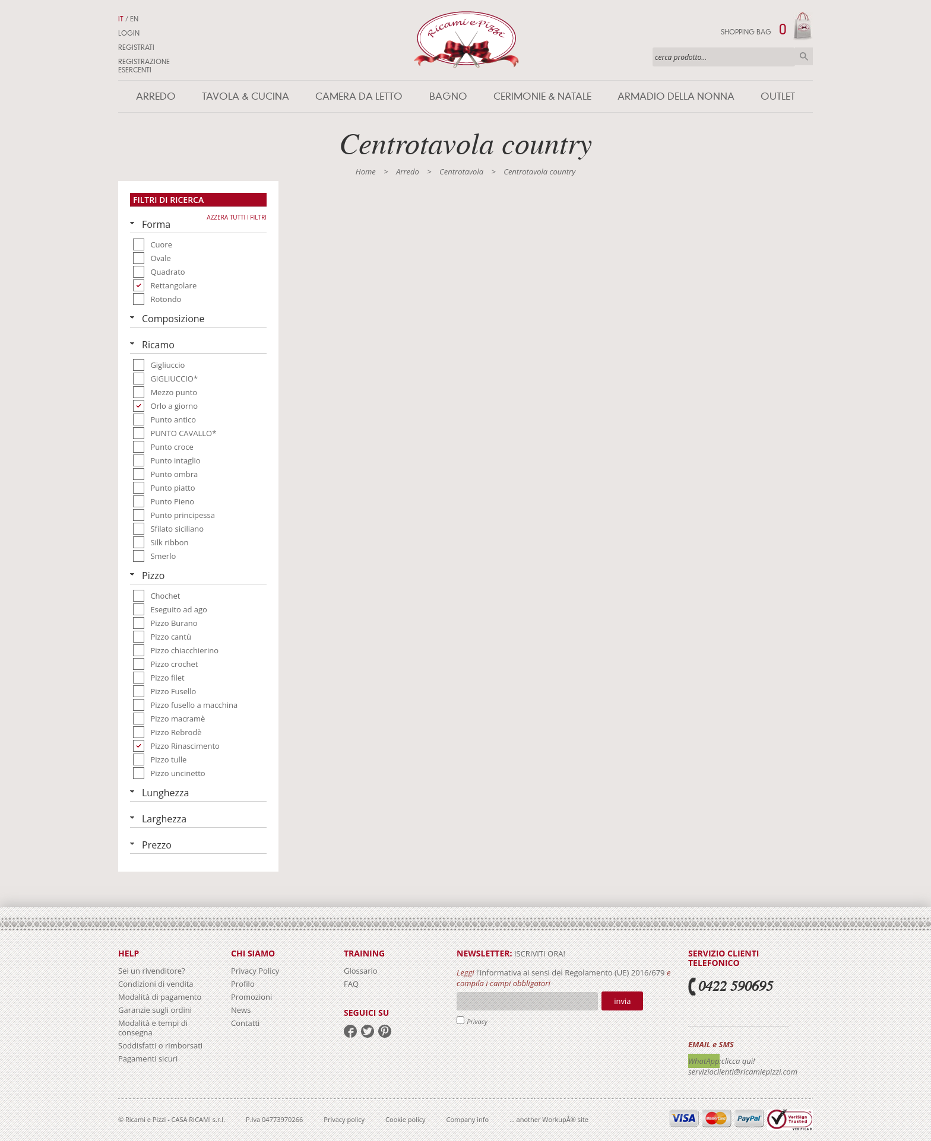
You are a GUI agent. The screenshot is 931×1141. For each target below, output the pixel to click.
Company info (467, 1119)
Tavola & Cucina (245, 96)
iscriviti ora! (538, 953)
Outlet (778, 96)
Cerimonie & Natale (542, 96)
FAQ (351, 983)
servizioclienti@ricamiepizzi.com (742, 1071)
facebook (350, 1031)
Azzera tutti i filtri (237, 217)
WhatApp (704, 1061)
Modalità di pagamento (159, 996)
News (241, 1010)
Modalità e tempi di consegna (153, 1028)
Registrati (136, 47)
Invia (622, 1001)
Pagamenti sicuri (148, 1058)
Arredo (156, 96)
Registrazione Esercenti (144, 66)
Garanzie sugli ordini (155, 1010)
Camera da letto (359, 96)
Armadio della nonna (676, 96)
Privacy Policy (255, 970)
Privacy (477, 1021)
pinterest (384, 1031)
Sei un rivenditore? (151, 970)
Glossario (361, 970)
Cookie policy (405, 1119)
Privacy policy (344, 1119)
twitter (367, 1031)
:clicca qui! (737, 1061)
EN (134, 19)
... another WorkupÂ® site (548, 1119)
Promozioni (251, 996)
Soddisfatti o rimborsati (160, 1045)
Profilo (243, 983)
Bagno (448, 96)
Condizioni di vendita (156, 983)
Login (129, 33)
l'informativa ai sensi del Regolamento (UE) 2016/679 (570, 972)
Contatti (245, 1023)
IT (121, 19)
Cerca (804, 56)
